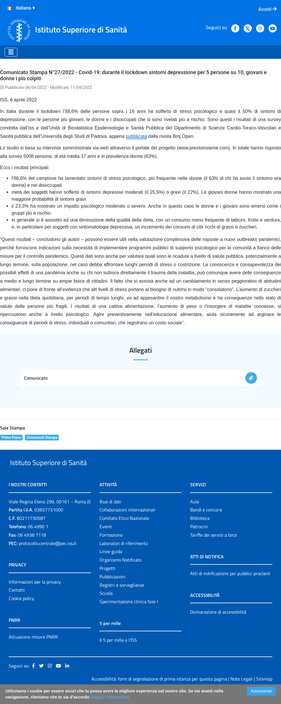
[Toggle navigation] (11, 52)
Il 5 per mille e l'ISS (118, 653)
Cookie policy (21, 611)
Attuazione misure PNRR (33, 650)
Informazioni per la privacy (35, 595)
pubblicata (136, 136)
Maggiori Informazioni (109, 697)
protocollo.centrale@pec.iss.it (47, 556)
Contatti (17, 603)
